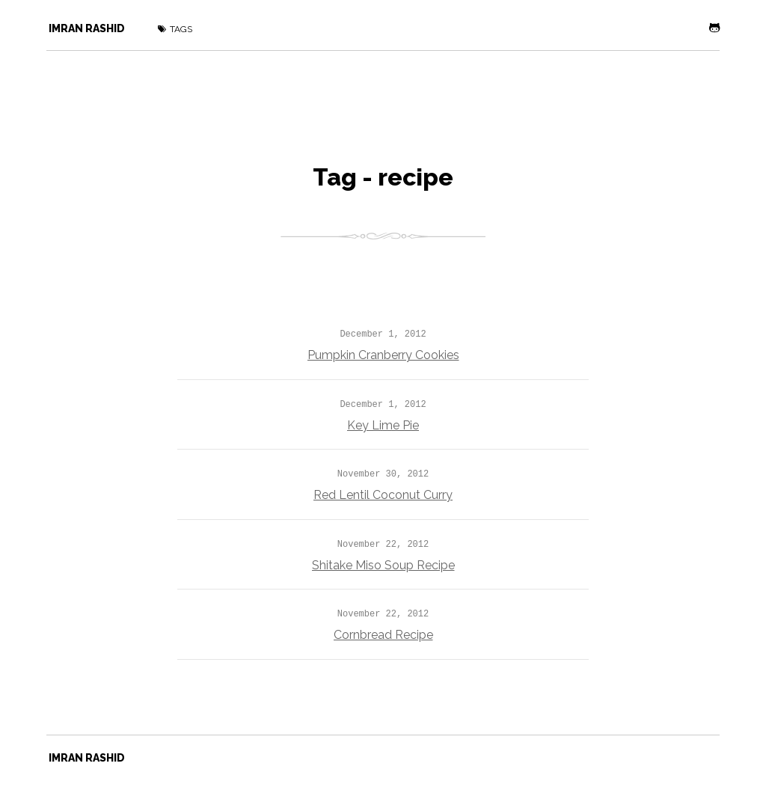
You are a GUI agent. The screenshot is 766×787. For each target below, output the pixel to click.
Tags (175, 29)
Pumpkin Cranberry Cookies (383, 355)
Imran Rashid (87, 28)
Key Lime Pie (383, 425)
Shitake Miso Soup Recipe (383, 565)
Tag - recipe (383, 177)
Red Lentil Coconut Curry (383, 495)
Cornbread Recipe (383, 635)
